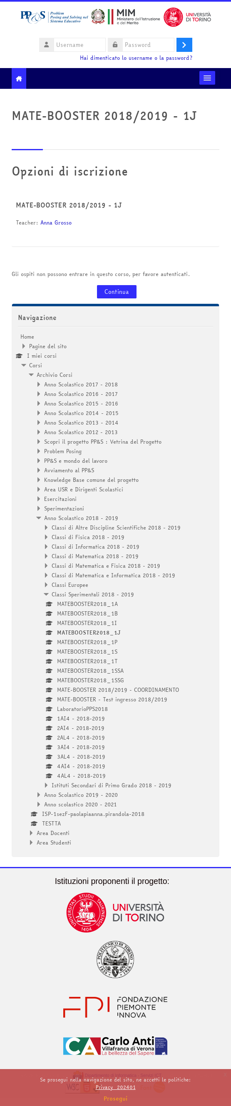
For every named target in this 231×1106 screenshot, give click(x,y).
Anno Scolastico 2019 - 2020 (81, 795)
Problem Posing (63, 451)
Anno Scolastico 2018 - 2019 (81, 518)
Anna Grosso (56, 222)
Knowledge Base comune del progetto (91, 480)
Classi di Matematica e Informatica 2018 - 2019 (113, 575)
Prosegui (116, 1098)
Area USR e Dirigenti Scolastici (83, 489)
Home (27, 336)
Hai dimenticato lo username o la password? (136, 58)
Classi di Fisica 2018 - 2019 (88, 537)
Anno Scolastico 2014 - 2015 (81, 413)
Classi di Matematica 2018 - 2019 (95, 556)
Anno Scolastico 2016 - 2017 (81, 394)
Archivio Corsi (54, 375)
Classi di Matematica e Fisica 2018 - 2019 (106, 566)
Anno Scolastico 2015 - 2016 (81, 403)
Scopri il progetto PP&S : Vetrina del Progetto (102, 441)
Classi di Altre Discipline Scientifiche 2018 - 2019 (116, 527)
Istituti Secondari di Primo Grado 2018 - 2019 (111, 785)
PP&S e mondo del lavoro (75, 461)
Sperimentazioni (64, 508)
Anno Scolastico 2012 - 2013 (81, 432)
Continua (116, 291)
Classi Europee (70, 585)
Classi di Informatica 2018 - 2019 (95, 546)
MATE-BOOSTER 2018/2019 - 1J (69, 205)
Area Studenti (54, 842)
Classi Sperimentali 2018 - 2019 (93, 594)
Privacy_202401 (116, 1087)
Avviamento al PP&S (69, 470)
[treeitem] (115, 589)
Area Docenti (53, 833)
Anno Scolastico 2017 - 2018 (81, 384)
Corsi (35, 365)
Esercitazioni (60, 499)
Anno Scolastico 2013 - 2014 (81, 422)
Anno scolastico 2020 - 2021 (80, 804)
